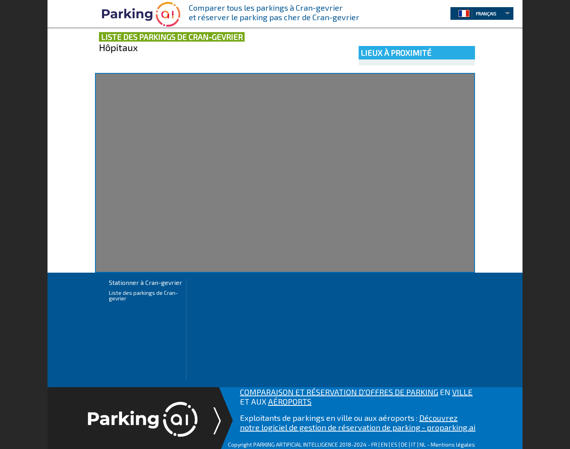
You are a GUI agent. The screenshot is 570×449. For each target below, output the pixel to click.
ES (394, 444)
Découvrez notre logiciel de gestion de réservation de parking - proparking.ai (357, 422)
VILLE (462, 392)
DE (404, 444)
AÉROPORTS (290, 401)
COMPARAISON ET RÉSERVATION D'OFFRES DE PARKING (339, 392)
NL (423, 444)
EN (384, 444)
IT (413, 444)
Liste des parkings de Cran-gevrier (143, 295)
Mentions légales (453, 444)
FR (374, 444)
